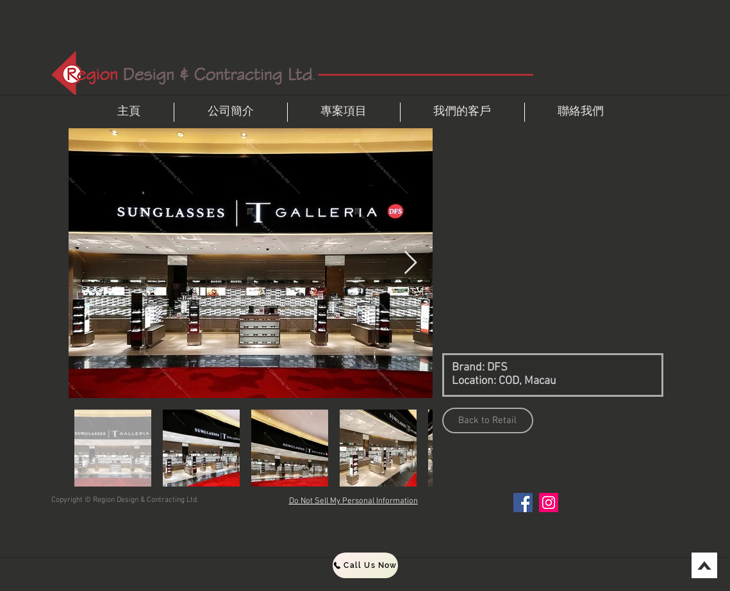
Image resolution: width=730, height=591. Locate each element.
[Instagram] (548, 502)
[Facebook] (523, 502)
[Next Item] (410, 263)
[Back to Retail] (487, 420)
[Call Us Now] (365, 565)
